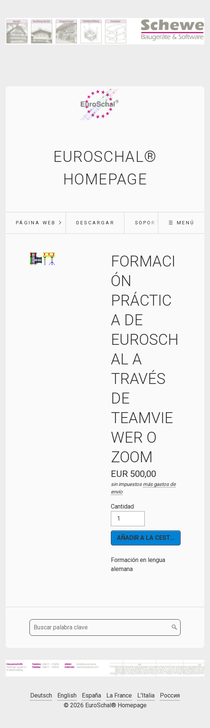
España (91, 695)
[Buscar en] (175, 627)
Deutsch (41, 695)
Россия (170, 695)
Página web (36, 222)
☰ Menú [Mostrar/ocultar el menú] (182, 222)
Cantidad (128, 514)
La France (119, 695)
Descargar (95, 222)
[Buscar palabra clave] (105, 627)
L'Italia (146, 695)
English (67, 695)
